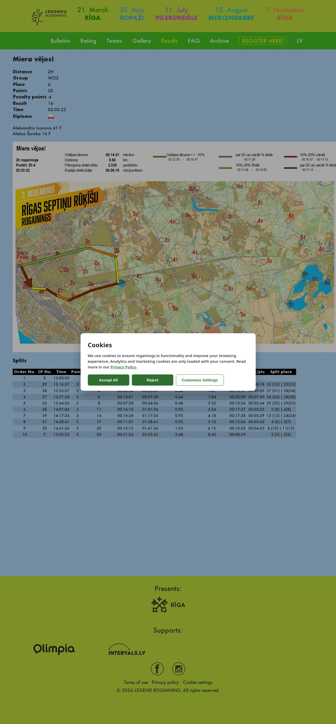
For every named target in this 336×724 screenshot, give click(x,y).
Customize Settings (200, 380)
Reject (152, 380)
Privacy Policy (123, 367)
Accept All (108, 380)
